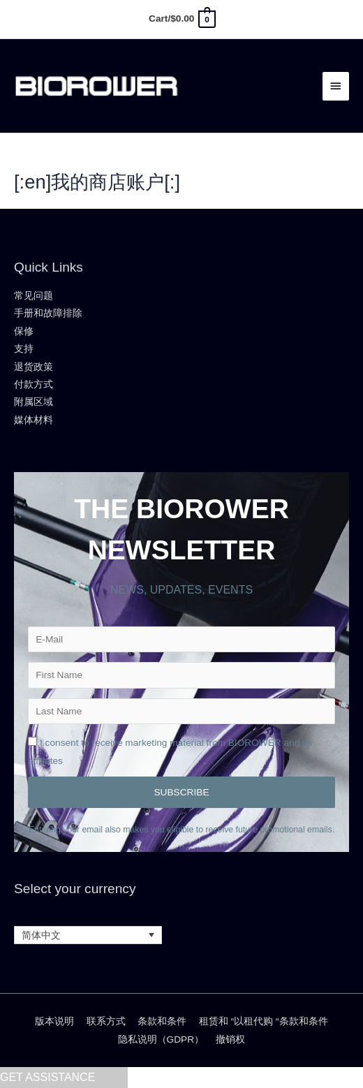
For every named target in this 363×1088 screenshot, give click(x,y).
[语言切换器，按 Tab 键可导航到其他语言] (88, 935)
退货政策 (33, 367)
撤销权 (230, 1039)
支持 (24, 349)
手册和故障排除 (48, 313)
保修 (24, 331)
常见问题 (33, 296)
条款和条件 (162, 1021)
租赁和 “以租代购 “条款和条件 (263, 1021)
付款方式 (33, 384)
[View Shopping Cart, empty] (181, 18)
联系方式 (106, 1021)
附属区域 (33, 402)
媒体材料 (33, 420)
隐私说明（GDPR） (161, 1039)
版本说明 (54, 1021)
